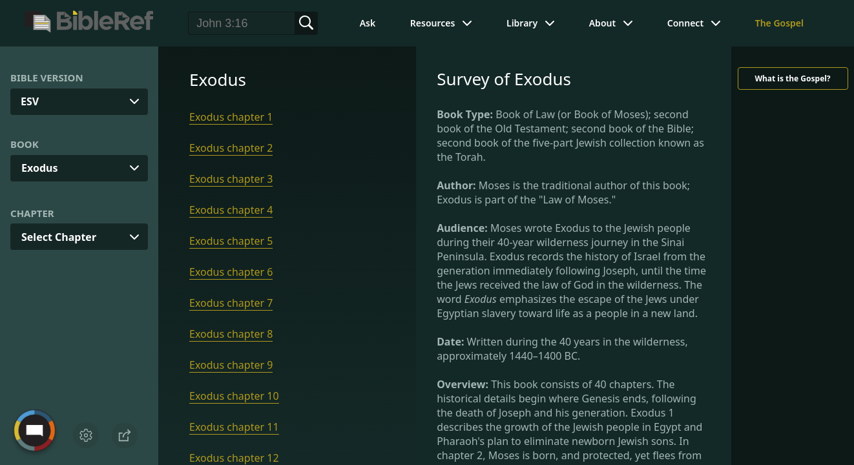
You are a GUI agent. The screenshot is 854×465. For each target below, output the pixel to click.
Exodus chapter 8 (231, 334)
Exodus (39, 168)
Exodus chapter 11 (234, 427)
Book (24, 144)
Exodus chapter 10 (234, 396)
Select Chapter (58, 237)
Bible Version (46, 77)
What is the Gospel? (792, 78)
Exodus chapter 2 (231, 148)
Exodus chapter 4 (231, 210)
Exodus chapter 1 (231, 117)
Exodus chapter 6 (231, 272)
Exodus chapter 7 (231, 303)
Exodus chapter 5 (231, 241)
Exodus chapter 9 (231, 365)
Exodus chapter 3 (231, 179)
